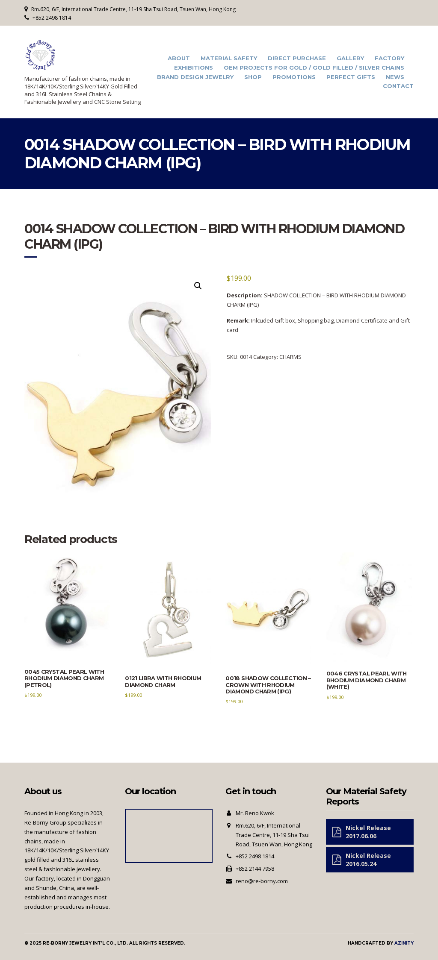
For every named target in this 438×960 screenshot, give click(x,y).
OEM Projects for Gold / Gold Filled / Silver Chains (314, 68)
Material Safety (229, 58)
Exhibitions (193, 68)
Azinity (404, 943)
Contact (398, 86)
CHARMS (290, 357)
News (395, 77)
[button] (198, 286)
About (179, 58)
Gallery (350, 58)
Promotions (294, 77)
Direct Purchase (297, 58)
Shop (253, 77)
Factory (389, 58)
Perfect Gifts (350, 77)
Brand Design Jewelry (195, 77)
